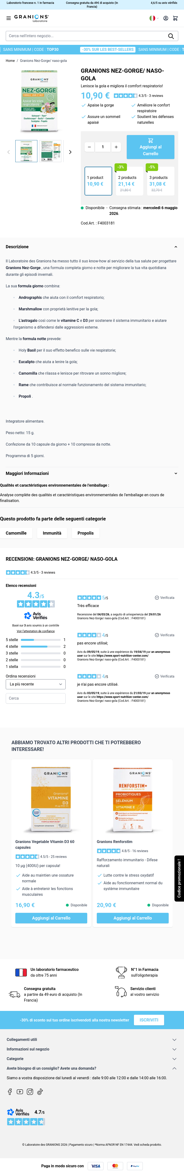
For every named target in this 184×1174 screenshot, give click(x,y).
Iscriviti (149, 1019)
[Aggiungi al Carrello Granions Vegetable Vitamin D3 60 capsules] (51, 918)
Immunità (52, 533)
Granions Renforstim (114, 841)
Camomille (16, 533)
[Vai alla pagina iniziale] (80, 18)
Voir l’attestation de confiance (36, 631)
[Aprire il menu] (9, 18)
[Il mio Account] (166, 18)
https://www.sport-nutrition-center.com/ (122, 655)
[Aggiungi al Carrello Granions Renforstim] (133, 918)
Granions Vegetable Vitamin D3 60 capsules (44, 844)
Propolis (86, 533)
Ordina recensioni (20, 676)
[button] (138, 95)
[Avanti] (70, 152)
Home (10, 61)
